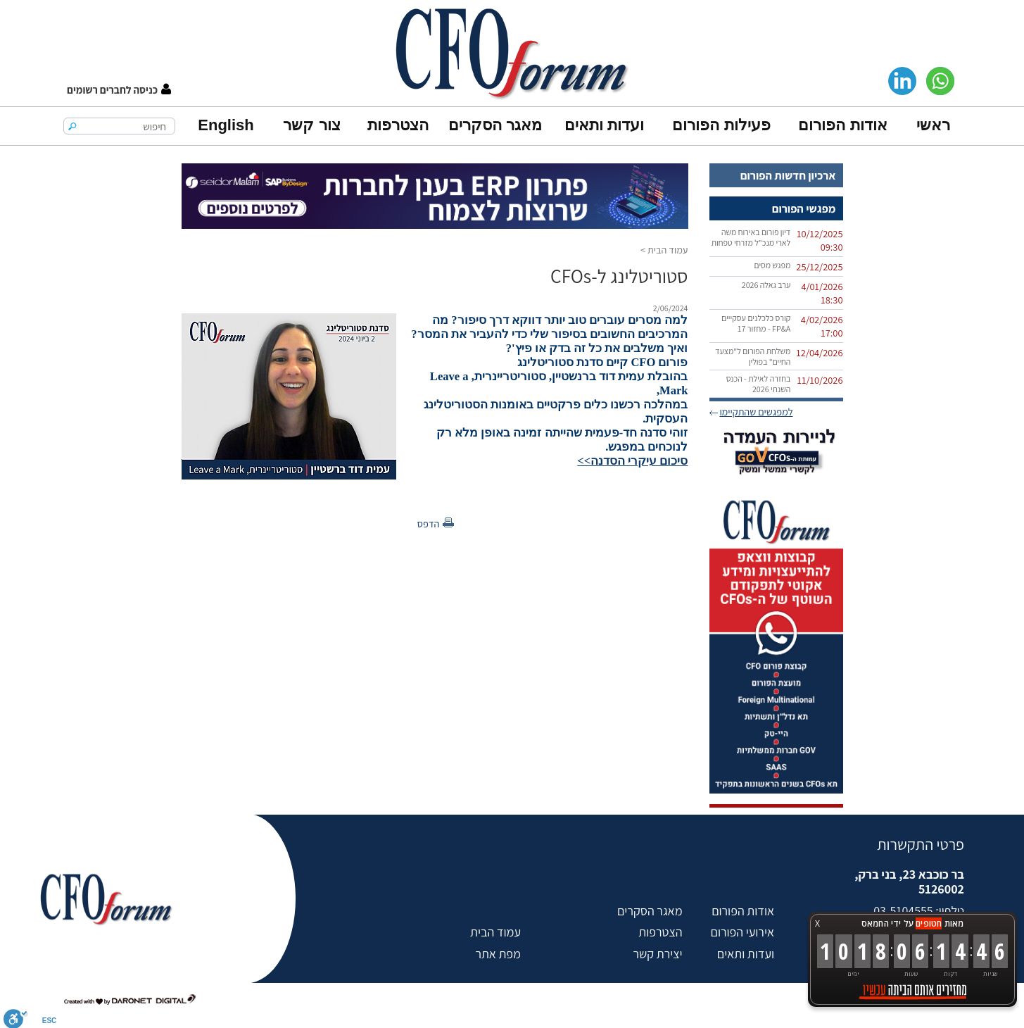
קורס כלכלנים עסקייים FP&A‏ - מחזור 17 (755, 323)
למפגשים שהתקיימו (755, 411)
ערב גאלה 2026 (766, 285)
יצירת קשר (657, 954)
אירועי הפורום (742, 932)
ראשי (933, 125)
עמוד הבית (667, 249)
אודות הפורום (842, 125)
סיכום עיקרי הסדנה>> (632, 461)
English (225, 125)
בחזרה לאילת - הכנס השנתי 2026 (758, 383)
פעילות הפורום (721, 125)
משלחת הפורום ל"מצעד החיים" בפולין (752, 356)
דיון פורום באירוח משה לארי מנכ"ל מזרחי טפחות (751, 237)
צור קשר (311, 125)
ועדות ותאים (604, 125)
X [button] (817, 923)
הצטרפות (398, 125)
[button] (119, 89)
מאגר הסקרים (495, 125)
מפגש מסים (772, 265)
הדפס (428, 523)
